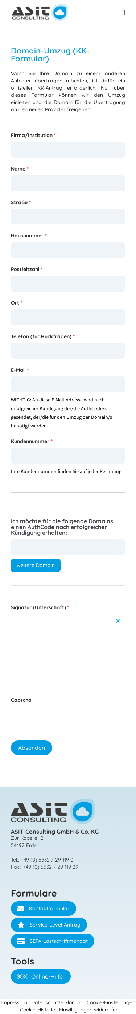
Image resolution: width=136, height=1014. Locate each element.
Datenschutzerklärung (57, 1002)
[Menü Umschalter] (124, 12)
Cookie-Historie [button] (37, 1009)
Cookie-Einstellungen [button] (111, 1002)
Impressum (14, 1002)
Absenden (31, 747)
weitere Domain (36, 565)
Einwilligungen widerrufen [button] (89, 1009)
